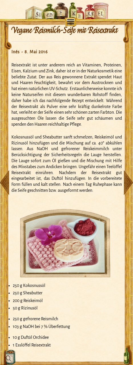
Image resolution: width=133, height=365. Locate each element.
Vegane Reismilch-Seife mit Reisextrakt (64, 30)
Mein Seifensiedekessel (66, 4)
